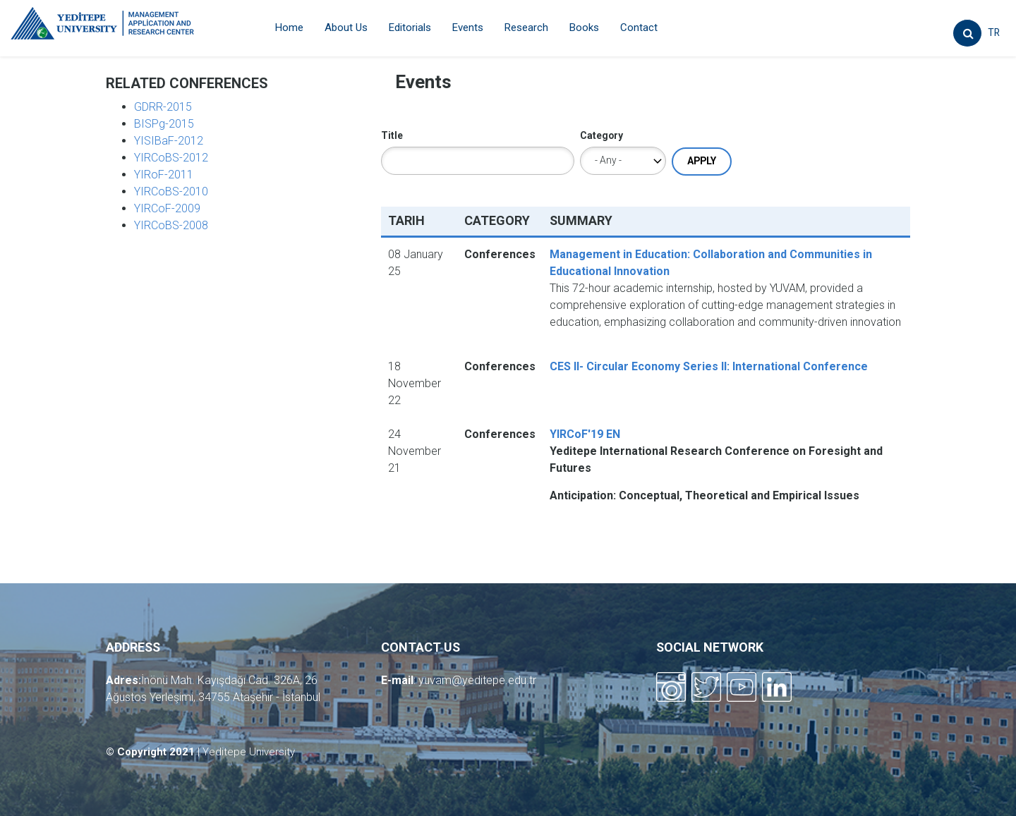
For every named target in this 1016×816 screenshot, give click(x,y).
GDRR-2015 (163, 107)
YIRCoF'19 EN (585, 434)
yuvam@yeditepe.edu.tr (477, 680)
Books (584, 27)
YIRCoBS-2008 (171, 225)
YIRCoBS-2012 (171, 157)
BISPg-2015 (164, 123)
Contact (639, 27)
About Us (346, 27)
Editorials (410, 27)
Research (526, 27)
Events (467, 27)
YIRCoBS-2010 (171, 191)
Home (289, 27)
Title (392, 135)
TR (994, 32)
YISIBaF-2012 (168, 140)
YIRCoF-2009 (167, 208)
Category (601, 135)
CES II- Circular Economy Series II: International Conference (709, 366)
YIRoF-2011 (163, 174)
